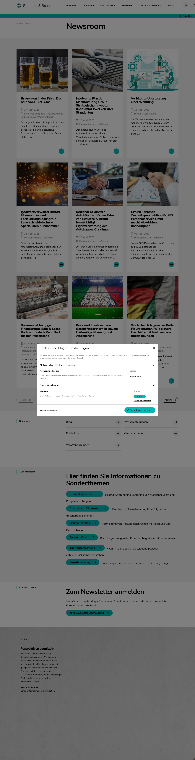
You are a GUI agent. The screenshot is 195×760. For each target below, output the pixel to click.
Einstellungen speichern (138, 410)
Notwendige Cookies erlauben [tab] (59, 365)
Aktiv (137, 396)
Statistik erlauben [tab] (52, 385)
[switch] (137, 396)
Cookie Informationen (140, 401)
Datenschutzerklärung (50, 410)
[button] (97, 365)
